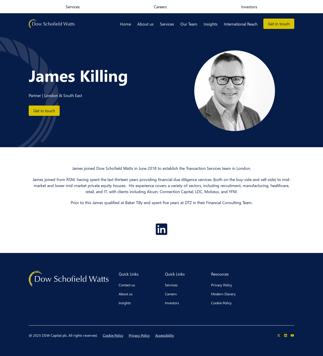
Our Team (188, 24)
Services (40, 6)
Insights (211, 24)
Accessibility (164, 335)
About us (145, 24)
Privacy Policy (221, 285)
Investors (86, 6)
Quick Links (129, 274)
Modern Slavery (223, 293)
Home (125, 24)
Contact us (127, 285)
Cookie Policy (221, 302)
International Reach (241, 24)
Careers (62, 6)
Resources (220, 274)
